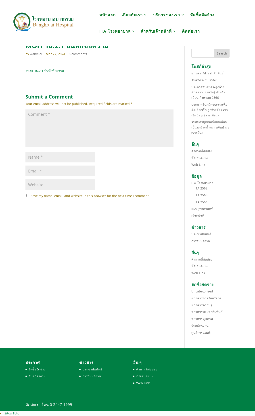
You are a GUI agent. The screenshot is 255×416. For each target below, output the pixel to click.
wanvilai (36, 54)
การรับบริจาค (200, 241)
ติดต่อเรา (191, 31)
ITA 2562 (201, 188)
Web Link (198, 164)
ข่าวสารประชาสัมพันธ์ (207, 312)
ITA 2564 (201, 202)
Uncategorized (202, 291)
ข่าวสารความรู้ (201, 305)
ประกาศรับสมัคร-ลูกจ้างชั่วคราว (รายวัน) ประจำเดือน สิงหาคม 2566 (208, 92)
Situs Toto (11, 413)
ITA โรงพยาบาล (115, 31)
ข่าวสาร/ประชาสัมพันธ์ (207, 73)
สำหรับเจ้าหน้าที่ (156, 31)
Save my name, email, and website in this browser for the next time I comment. (90, 196)
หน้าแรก (107, 15)
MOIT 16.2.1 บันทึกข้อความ (44, 71)
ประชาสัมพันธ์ (201, 234)
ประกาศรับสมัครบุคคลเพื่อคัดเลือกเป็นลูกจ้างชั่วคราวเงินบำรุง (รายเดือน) (209, 109)
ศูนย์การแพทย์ (201, 332)
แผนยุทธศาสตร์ (202, 209)
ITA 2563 (201, 195)
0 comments (78, 54)
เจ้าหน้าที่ (197, 216)
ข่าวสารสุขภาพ (202, 319)
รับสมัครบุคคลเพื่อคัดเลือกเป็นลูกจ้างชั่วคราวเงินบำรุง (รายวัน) (210, 127)
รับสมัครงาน (200, 326)
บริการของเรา (166, 15)
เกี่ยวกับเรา (132, 15)
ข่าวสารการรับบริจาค (206, 298)
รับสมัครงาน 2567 (204, 80)
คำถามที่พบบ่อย (201, 151)
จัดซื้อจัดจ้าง (202, 15)
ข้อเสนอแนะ (200, 158)
